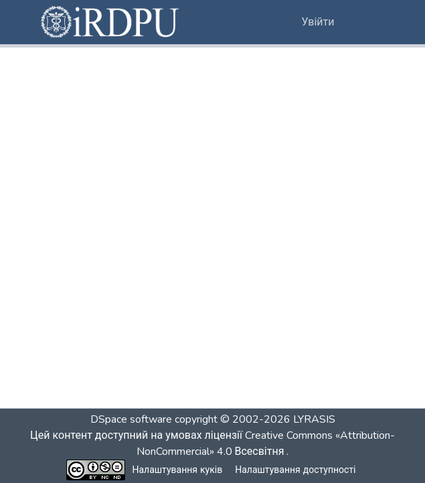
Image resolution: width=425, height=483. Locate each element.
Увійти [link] (318, 22)
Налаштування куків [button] (177, 470)
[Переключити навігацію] (367, 22)
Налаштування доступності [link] (295, 470)
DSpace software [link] (131, 419)
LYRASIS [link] (314, 419)
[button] (111, 22)
